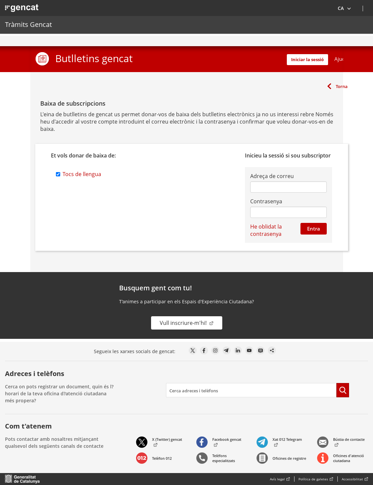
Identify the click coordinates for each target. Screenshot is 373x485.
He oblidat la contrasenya (266, 230)
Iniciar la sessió (307, 59)
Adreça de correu (272, 176)
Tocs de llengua (82, 174)
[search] (251, 390)
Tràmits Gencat (28, 24)
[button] (344, 8)
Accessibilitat (352, 479)
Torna (342, 86)
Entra (313, 228)
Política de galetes (313, 479)
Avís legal (277, 479)
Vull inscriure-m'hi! (184, 323)
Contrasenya (266, 201)
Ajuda (341, 58)
